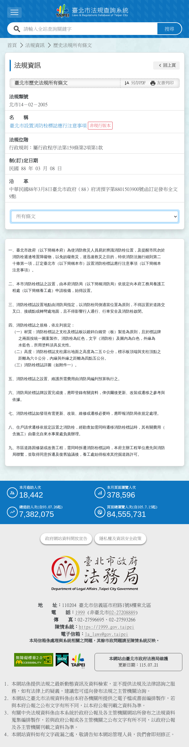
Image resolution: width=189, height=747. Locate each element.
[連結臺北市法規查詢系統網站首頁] (92, 11)
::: (3, 41)
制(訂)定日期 (23, 160)
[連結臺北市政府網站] (78, 661)
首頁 (12, 45)
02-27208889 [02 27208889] (122, 612)
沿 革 (18, 181)
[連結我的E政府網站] (62, 660)
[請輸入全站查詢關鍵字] (89, 29)
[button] (14, 12)
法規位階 (18, 139)
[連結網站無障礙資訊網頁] (33, 660)
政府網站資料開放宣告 (66, 538)
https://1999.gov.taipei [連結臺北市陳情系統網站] (106, 626)
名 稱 (18, 117)
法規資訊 (35, 45)
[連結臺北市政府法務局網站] (94, 572)
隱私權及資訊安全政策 (120, 538)
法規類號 (18, 96)
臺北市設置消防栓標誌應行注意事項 (48, 125)
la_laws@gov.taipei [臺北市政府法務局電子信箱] (106, 634)
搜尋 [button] (169, 29)
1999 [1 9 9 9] (80, 612)
